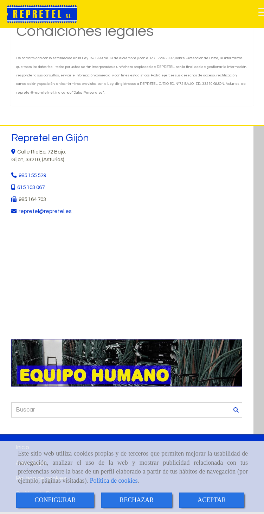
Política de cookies (113, 480)
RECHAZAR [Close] (137, 499)
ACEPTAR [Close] (212, 499)
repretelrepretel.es (45, 211)
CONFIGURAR (55, 499)
